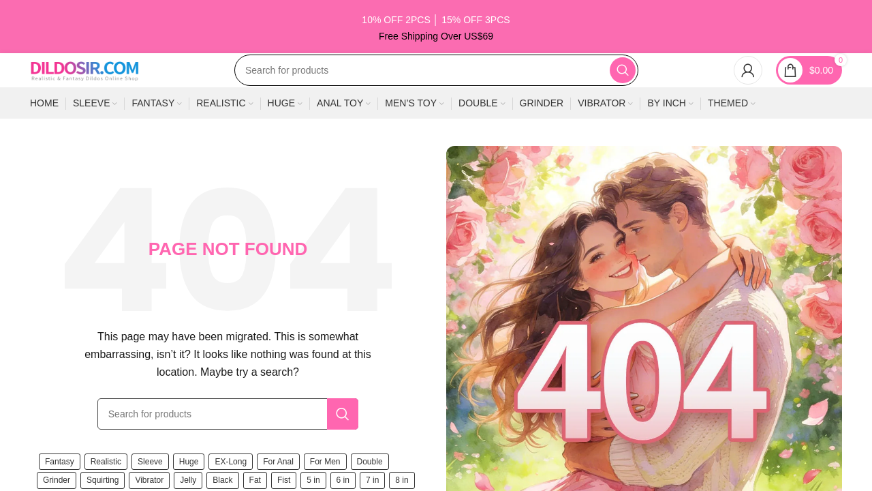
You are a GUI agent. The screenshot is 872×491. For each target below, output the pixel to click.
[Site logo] (84, 100)
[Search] (436, 101)
